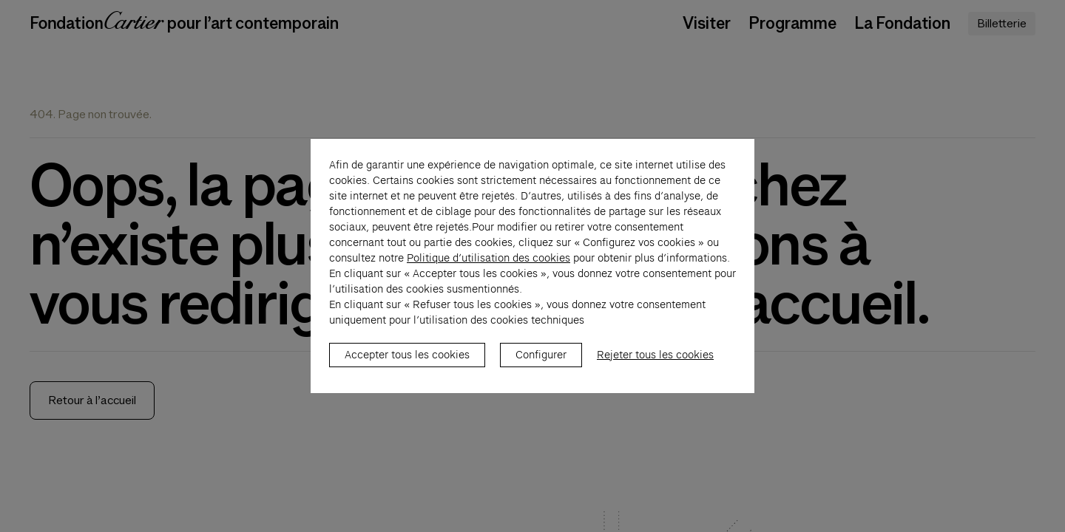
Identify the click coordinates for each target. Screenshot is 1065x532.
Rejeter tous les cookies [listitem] (655, 363)
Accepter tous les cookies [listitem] (407, 363)
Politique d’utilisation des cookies (488, 266)
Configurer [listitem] (541, 363)
